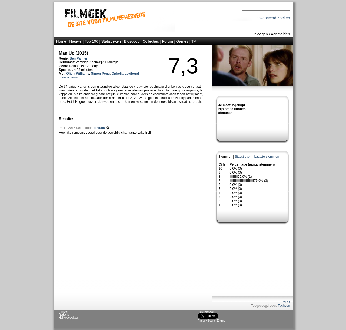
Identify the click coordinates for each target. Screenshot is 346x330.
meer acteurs (68, 77)
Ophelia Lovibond (125, 73)
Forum (167, 41)
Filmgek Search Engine (211, 320)
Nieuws (75, 41)
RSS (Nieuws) (206, 311)
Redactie (64, 314)
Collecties (150, 41)
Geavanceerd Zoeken (272, 18)
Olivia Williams (77, 73)
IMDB (286, 302)
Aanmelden (280, 34)
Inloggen (260, 34)
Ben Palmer (79, 58)
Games (182, 41)
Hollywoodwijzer (68, 317)
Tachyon (284, 306)
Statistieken (111, 41)
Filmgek (63, 311)
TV (193, 41)
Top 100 (91, 41)
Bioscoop (131, 41)
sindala (100, 128)
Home (61, 41)
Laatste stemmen (266, 157)
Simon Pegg (100, 73)
